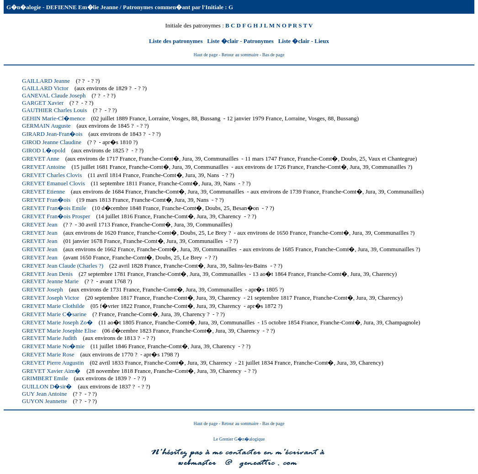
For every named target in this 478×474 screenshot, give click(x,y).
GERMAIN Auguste (46, 125)
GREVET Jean (39, 224)
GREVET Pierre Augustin (53, 362)
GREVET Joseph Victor (50, 297)
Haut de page (206, 54)
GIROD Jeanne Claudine (51, 142)
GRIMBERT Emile (45, 378)
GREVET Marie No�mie (53, 346)
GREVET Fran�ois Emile (54, 208)
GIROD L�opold (43, 150)
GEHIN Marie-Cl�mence (53, 118)
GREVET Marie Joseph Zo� (57, 322)
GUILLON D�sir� (47, 386)
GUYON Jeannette (44, 401)
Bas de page (273, 54)
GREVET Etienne (43, 191)
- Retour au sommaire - (240, 54)
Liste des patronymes (176, 41)
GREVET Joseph (42, 289)
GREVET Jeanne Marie (50, 281)
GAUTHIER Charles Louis (54, 110)
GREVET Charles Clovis (52, 175)
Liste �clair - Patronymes (241, 41)
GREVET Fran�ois (46, 199)
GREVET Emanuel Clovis (53, 183)
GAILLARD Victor (45, 88)
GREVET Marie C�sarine (54, 314)
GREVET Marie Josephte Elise (59, 330)
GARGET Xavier (43, 102)
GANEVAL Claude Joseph (53, 95)
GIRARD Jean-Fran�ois (52, 133)
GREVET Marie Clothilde (53, 305)
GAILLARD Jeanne (46, 80)
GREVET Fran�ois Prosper (56, 216)
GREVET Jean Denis (47, 273)
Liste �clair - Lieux (303, 41)
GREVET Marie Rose (48, 354)
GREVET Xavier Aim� (51, 370)
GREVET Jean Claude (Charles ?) (62, 265)
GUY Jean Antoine (44, 393)
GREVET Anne (40, 158)
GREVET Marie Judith (49, 337)
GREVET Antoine (43, 166)
